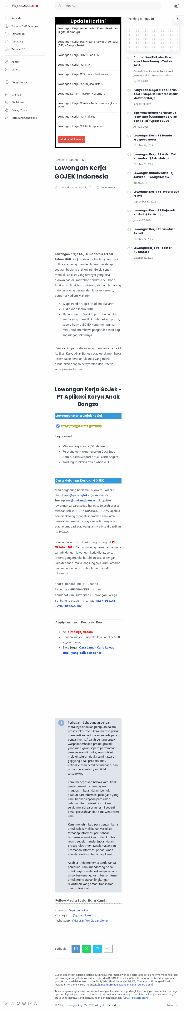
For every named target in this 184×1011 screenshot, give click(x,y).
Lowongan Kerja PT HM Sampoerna (80, 126)
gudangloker (79, 910)
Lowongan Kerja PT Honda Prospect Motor (152, 137)
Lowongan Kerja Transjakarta (77, 116)
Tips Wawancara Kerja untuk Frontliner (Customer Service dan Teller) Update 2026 (155, 117)
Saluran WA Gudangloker (91, 920)
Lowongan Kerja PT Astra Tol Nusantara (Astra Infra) (87, 105)
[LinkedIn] (30, 1003)
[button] (176, 6)
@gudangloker (81, 500)
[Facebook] (7, 1003)
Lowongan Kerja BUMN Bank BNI (79, 55)
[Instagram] (12, 1003)
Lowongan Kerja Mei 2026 (79, 1005)
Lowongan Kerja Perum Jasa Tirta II (80, 84)
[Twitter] (18, 1003)
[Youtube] (24, 1003)
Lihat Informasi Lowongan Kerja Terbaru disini (125, 984)
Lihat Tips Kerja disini (136, 997)
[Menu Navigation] (7, 6)
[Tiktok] (35, 1003)
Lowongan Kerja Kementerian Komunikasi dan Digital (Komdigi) (88, 30)
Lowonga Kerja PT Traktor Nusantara (81, 93)
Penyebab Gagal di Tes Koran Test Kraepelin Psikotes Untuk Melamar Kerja (155, 94)
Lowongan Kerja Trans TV (74, 64)
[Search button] (59, 6)
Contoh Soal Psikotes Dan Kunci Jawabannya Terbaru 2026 (153, 61)
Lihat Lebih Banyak (71, 139)
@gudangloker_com (83, 495)
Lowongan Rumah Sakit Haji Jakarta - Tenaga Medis (153, 175)
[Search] (108, 6)
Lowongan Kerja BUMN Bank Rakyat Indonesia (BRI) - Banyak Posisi (88, 43)
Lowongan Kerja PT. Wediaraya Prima (156, 194)
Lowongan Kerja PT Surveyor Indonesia (83, 74)
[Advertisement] (117, 224)
